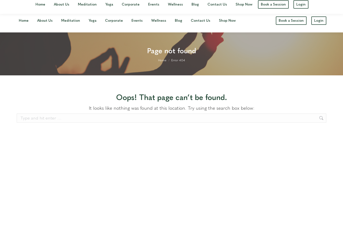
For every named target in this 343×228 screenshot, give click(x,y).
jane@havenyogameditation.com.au (293, 4)
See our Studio (110, 4)
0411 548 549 (242, 4)
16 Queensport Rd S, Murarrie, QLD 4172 (53, 4)
